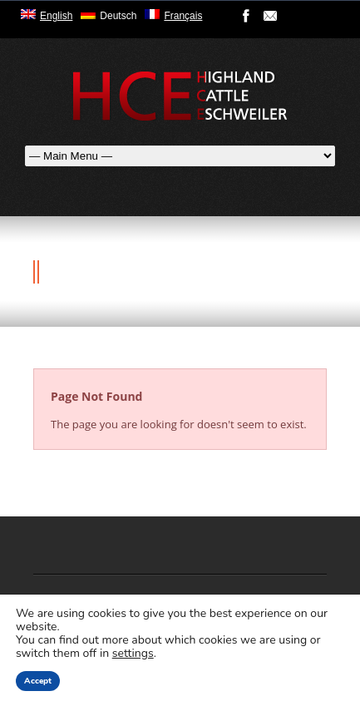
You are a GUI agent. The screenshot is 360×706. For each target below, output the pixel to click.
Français (183, 16)
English (56, 16)
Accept (38, 681)
